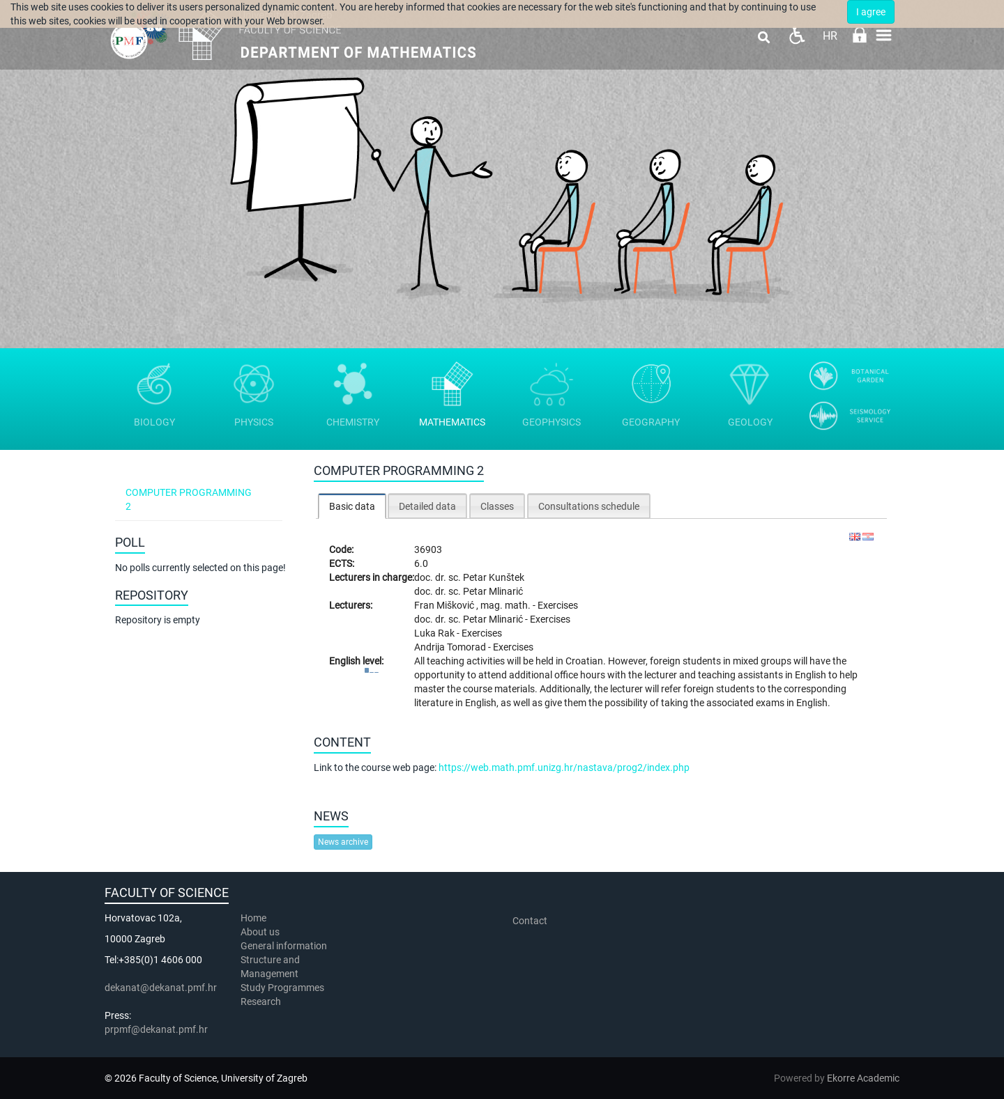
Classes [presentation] (497, 506)
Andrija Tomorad (451, 647)
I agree (870, 11)
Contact (529, 920)
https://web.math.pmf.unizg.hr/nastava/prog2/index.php (564, 767)
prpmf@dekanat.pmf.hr (156, 1029)
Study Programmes (282, 987)
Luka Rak (435, 633)
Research (262, 1001)
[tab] (352, 506)
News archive (343, 842)
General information (284, 945)
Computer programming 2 (189, 499)
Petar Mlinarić (493, 591)
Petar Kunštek (493, 577)
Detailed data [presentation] (427, 506)
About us (261, 931)
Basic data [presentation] (352, 506)
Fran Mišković (445, 605)
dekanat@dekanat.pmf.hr (161, 987)
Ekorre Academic (863, 1078)
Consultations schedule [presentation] (588, 506)
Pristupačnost (796, 35)
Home (253, 917)
